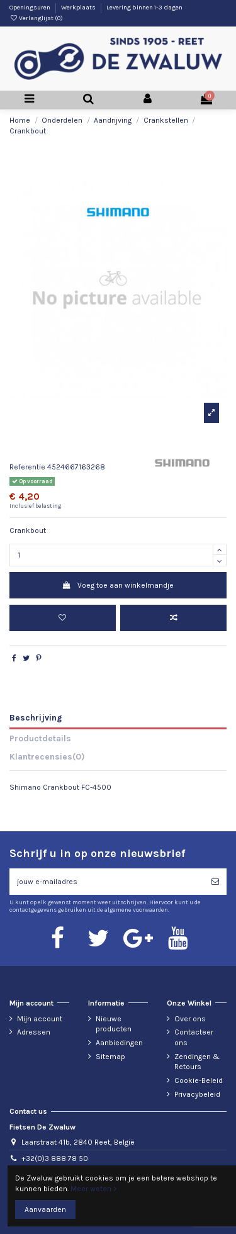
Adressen (33, 1032)
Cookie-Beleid (198, 1080)
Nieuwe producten (114, 1024)
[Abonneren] (215, 881)
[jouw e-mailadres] (106, 881)
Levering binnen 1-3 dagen (144, 7)
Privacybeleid (197, 1094)
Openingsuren (30, 7)
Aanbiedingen (119, 1042)
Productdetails (40, 738)
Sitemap (110, 1056)
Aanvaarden (45, 1209)
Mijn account (39, 1018)
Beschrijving (35, 717)
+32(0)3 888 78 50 (54, 1158)
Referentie (27, 467)
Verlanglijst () (36, 18)
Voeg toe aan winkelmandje (118, 585)
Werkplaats (79, 7)
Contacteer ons (193, 1037)
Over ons (190, 1018)
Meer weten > (93, 1188)
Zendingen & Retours (197, 1062)
